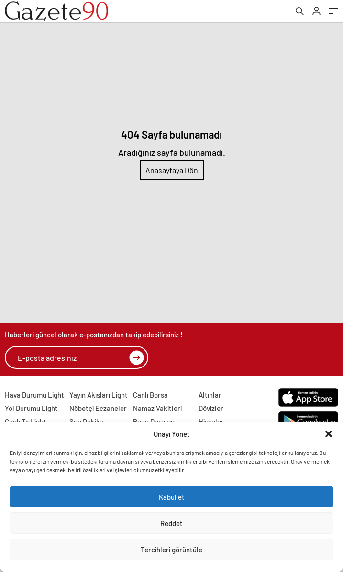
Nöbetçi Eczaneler (98, 408)
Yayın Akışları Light (98, 394)
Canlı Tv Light (25, 421)
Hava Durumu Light (34, 394)
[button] (328, 434)
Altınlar (210, 394)
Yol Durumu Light (31, 408)
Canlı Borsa (150, 394)
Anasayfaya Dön (171, 169)
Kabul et (172, 497)
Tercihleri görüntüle (171, 549)
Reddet (171, 523)
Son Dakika (86, 421)
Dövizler (211, 408)
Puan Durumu (154, 421)
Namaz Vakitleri (157, 408)
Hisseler (211, 421)
